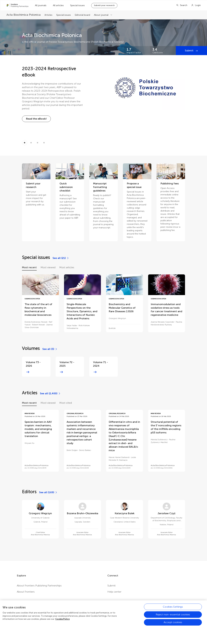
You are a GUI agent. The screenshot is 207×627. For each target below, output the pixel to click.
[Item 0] (24, 142)
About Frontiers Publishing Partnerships (39, 585)
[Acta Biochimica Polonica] (23, 15)
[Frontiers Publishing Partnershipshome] (17, 5)
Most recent (29, 267)
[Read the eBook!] (36, 119)
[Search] (181, 5)
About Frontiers (26, 591)
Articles (48, 15)
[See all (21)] (61, 258)
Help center (114, 591)
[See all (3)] (49, 349)
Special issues (77, 5)
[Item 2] (37, 142)
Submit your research (104, 5)
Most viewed (48, 267)
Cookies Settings (173, 610)
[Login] (196, 5)
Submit (189, 50)
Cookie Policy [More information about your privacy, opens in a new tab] (62, 622)
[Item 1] (31, 142)
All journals (40, 5)
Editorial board (82, 15)
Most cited (65, 402)
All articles (58, 5)
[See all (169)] (48, 492)
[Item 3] (44, 142)
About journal (101, 15)
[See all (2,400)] (50, 393)
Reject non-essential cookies (173, 618)
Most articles (66, 267)
